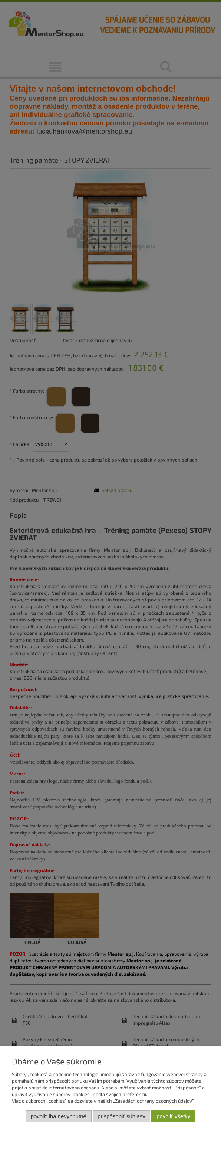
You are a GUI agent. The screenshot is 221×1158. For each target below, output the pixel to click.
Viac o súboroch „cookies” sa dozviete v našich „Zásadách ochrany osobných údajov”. (103, 1101)
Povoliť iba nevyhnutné (58, 1116)
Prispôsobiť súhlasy (121, 1116)
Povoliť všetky (173, 1116)
